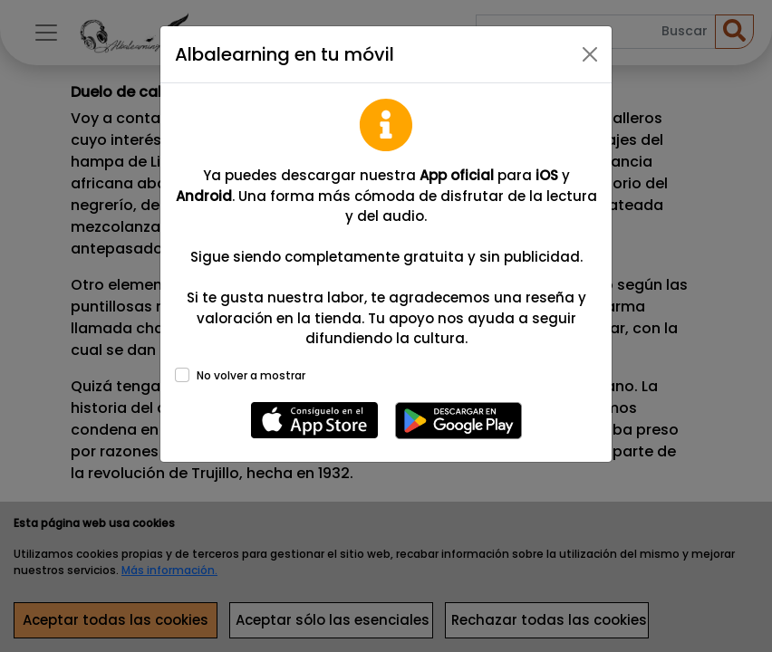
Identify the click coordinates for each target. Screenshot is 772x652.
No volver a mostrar (251, 375)
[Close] (589, 54)
